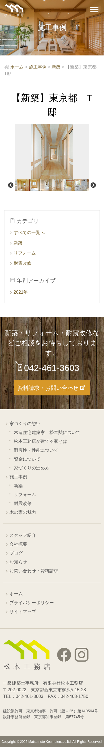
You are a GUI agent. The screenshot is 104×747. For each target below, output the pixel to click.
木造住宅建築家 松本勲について (47, 432)
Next (93, 185)
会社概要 (18, 544)
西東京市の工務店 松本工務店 (14, 10)
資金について (27, 459)
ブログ (16, 553)
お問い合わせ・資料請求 (33, 570)
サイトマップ (22, 611)
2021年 (21, 292)
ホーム (16, 593)
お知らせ (18, 562)
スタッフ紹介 (22, 535)
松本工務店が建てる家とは (40, 441)
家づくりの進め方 (31, 468)
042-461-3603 (51, 368)
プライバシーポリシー (31, 602)
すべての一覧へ (29, 232)
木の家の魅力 (22, 512)
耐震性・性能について (36, 450)
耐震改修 (22, 263)
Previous (11, 185)
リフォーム (25, 253)
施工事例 (18, 476)
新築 (18, 242)
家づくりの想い (24, 423)
